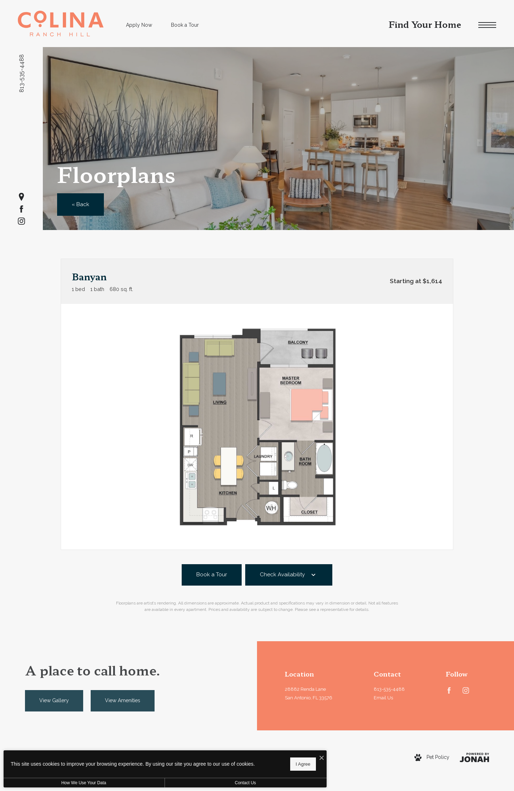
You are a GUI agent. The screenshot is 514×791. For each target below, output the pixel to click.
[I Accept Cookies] (248, 756)
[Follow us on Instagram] (21, 221)
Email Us (383, 697)
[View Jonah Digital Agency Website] (474, 757)
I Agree (230, 762)
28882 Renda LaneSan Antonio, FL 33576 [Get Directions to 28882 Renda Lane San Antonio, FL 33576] (308, 694)
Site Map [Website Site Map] (275, 765)
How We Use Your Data (65, 782)
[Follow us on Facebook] (21, 209)
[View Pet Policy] (431, 757)
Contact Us (190, 782)
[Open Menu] (487, 25)
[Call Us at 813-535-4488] (399, 689)
